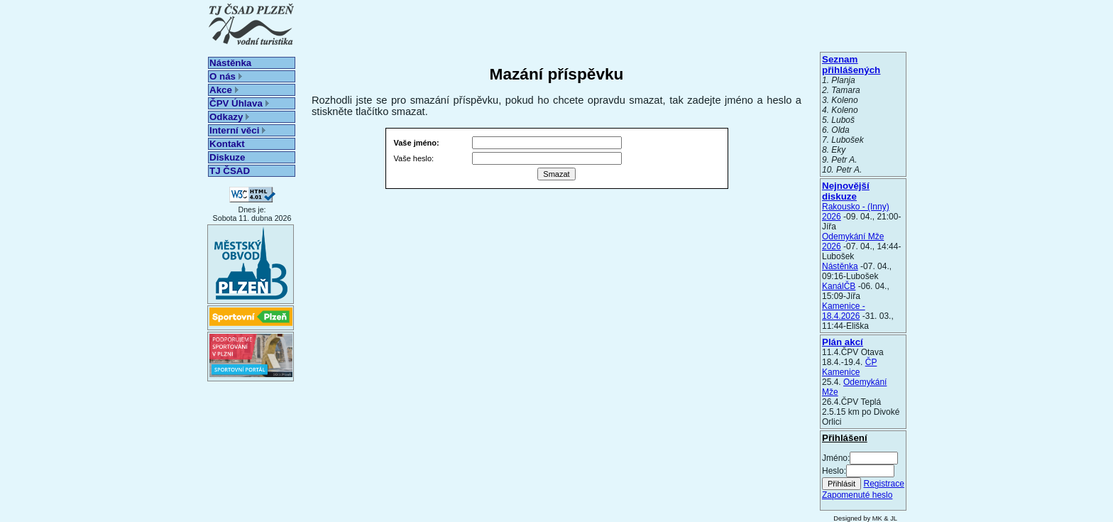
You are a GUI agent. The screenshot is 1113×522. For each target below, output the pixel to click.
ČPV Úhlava (239, 103)
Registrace (883, 484)
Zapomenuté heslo (857, 495)
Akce (223, 90)
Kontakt (227, 143)
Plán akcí (842, 342)
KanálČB (838, 286)
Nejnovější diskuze (846, 191)
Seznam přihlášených (851, 64)
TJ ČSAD (229, 170)
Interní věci (237, 130)
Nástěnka (230, 63)
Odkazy (229, 117)
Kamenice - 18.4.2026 (843, 311)
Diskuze (227, 157)
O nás (225, 76)
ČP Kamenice (849, 367)
